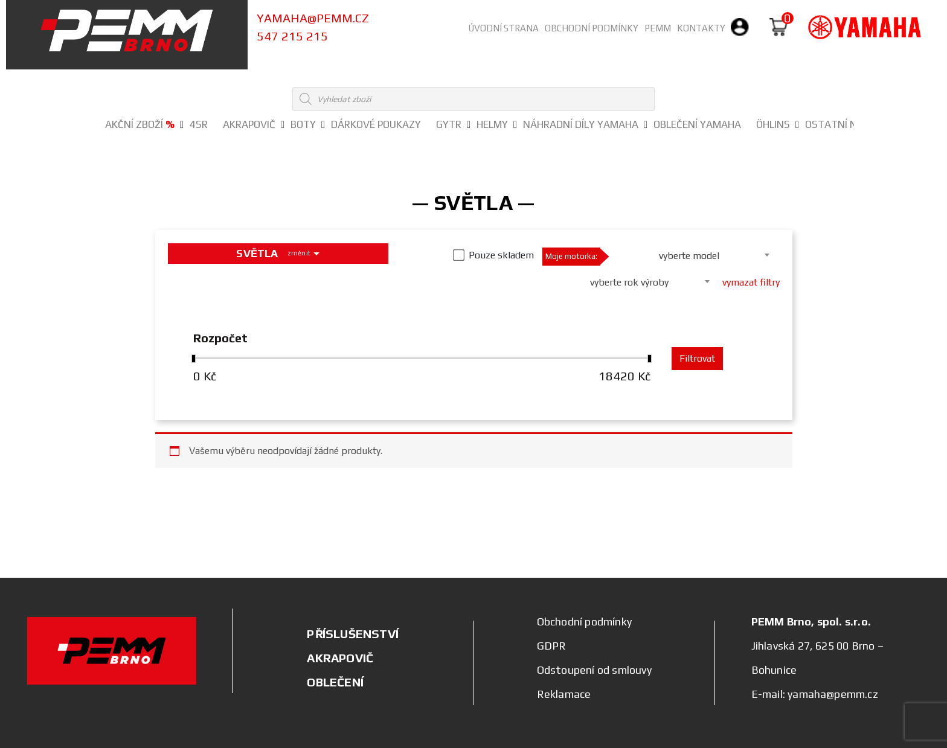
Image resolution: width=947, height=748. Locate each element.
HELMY (492, 124)
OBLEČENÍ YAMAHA (697, 124)
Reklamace (564, 694)
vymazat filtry (751, 282)
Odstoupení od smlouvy (594, 669)
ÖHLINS (773, 124)
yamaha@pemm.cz (313, 18)
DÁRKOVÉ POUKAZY (376, 124)
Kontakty (701, 28)
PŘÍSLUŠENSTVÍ (353, 634)
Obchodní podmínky (591, 28)
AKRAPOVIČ (249, 124)
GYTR (448, 124)
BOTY (303, 124)
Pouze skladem (501, 255)
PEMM (657, 28)
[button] (182, 125)
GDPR (552, 645)
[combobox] (693, 254)
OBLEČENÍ (335, 682)
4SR (199, 124)
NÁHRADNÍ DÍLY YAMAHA (580, 124)
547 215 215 (292, 36)
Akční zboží (140, 124)
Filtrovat (697, 358)
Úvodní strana (503, 28)
